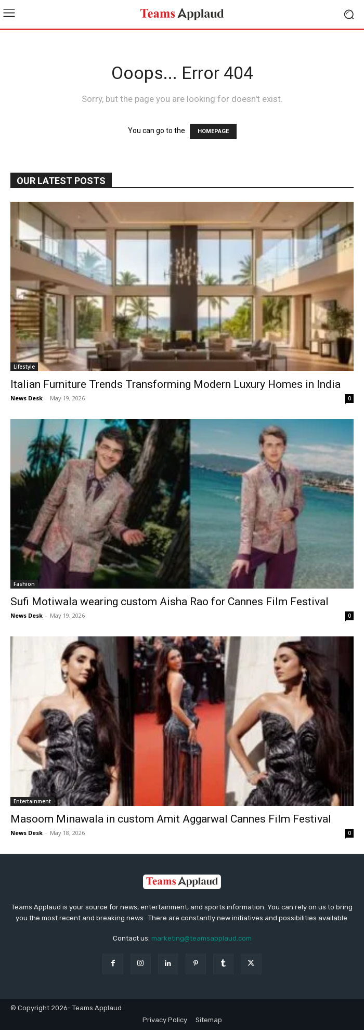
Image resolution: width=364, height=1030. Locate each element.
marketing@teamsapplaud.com (201, 938)
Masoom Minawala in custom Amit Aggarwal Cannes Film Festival (170, 819)
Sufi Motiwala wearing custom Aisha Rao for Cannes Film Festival (169, 601)
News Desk (26, 398)
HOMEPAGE (213, 131)
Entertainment (32, 801)
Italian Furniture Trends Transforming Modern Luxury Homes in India (175, 384)
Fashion (24, 584)
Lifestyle (24, 366)
